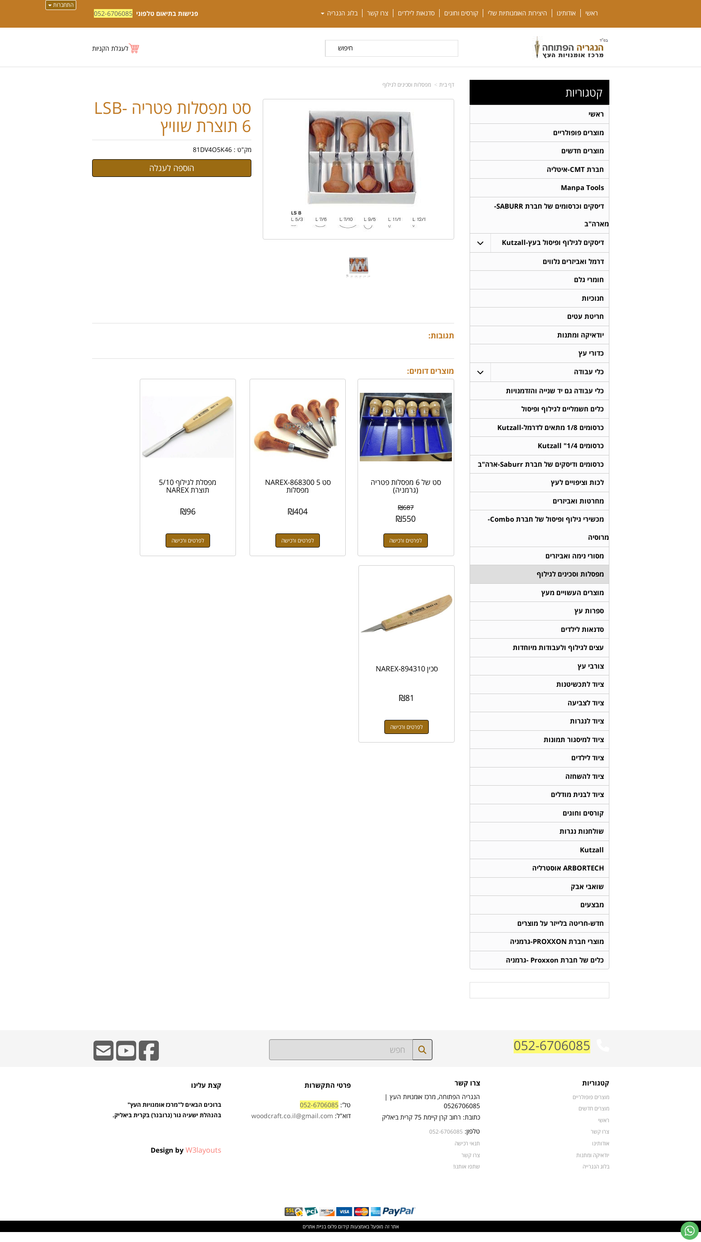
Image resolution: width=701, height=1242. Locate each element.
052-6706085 (113, 13)
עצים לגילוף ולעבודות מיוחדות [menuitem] (558, 653)
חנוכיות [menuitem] (593, 300)
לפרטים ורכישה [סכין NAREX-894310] (132, 524)
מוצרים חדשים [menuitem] (582, 151)
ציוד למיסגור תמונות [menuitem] (574, 746)
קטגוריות (584, 92)
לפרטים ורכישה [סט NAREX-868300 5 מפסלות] (320, 524)
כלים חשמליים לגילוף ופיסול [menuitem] (562, 412)
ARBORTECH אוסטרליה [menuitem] (568, 876)
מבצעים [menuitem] (592, 914)
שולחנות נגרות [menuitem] (581, 839)
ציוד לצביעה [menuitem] (586, 709)
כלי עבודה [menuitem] (589, 374)
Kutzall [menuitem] (592, 858)
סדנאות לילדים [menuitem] (416, 13)
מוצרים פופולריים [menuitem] (578, 132)
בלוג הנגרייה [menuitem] (596, 1176)
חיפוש (345, 48)
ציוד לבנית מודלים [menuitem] (577, 802)
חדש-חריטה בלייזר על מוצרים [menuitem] (560, 932)
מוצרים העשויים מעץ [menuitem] (572, 597)
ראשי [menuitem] (591, 13)
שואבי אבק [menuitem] (587, 895)
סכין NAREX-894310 (132, 470)
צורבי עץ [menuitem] (591, 672)
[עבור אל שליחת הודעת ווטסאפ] (690, 1231)
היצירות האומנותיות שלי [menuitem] (517, 13)
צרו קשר (467, 1093)
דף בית (446, 84)
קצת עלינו (206, 1095)
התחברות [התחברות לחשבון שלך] (61, 5)
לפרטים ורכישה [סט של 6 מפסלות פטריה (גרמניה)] (413, 524)
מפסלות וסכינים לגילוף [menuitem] (570, 579)
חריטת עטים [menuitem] (585, 318)
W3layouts (203, 1160)
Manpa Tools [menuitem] (582, 188)
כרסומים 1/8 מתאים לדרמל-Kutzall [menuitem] (550, 430)
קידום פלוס (337, 1236)
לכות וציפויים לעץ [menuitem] (577, 486)
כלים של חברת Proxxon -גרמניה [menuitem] (555, 969)
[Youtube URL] (126, 1066)
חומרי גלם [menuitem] (589, 281)
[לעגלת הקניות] (116, 48)
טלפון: (472, 1141)
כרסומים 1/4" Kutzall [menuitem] (571, 449)
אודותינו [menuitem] (566, 13)
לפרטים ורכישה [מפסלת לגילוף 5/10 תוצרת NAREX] (226, 524)
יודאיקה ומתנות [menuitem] (580, 337)
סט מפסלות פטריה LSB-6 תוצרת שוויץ (172, 117)
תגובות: (441, 335)
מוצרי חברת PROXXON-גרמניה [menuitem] (557, 951)
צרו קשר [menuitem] (377, 13)
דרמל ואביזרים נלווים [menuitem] (573, 263)
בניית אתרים (314, 1236)
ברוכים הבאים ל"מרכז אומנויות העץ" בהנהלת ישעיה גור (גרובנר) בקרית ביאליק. (167, 1129)
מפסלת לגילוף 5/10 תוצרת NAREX (226, 470)
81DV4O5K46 (212, 149)
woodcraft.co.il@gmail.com (292, 1125)
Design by (186, 1160)
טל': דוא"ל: (301, 1120)
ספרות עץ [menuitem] (589, 616)
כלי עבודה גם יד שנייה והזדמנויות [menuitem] (555, 393)
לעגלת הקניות (110, 48)
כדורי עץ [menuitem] (591, 356)
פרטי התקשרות (327, 1095)
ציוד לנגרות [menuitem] (587, 728)
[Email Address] (103, 1066)
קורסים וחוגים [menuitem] (461, 13)
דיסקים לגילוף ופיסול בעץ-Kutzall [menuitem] (553, 244)
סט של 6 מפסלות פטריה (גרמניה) (414, 470)
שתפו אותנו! (466, 1176)
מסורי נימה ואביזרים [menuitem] (574, 560)
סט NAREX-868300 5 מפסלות (320, 470)
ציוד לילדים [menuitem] (587, 765)
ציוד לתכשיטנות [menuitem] (580, 690)
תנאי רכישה (467, 1153)
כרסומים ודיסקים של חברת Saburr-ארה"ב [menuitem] (541, 468)
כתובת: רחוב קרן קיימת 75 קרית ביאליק (431, 1127)
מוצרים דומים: (430, 371)
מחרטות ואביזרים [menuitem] (578, 505)
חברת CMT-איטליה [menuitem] (575, 170)
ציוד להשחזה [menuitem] (584, 783)
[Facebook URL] (149, 1066)
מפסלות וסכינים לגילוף (406, 84)
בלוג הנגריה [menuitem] (339, 13)
